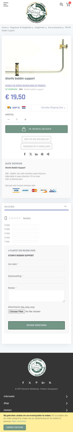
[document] (36, 422)
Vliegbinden (40, 27)
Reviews (9, 231)
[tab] (36, 231)
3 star (7, 258)
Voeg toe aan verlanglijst (36, 164)
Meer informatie (19, 421)
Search (61, 4)
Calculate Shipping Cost (52, 132)
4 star (7, 254)
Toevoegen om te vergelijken (36, 171)
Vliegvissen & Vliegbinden (21, 27)
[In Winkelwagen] (36, 154)
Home (4, 27)
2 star (7, 262)
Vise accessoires (55, 27)
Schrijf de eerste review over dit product (25, 110)
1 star (6, 266)
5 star (7, 249)
